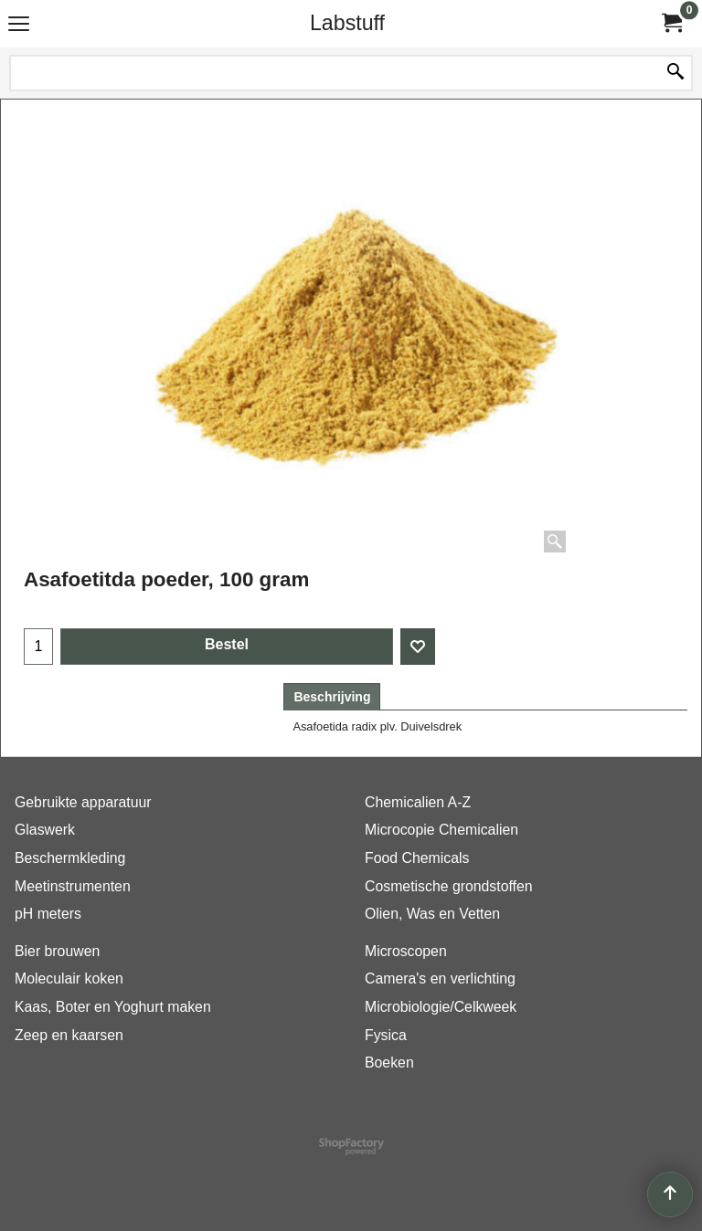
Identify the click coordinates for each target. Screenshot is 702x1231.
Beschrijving (331, 696)
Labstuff (347, 23)
